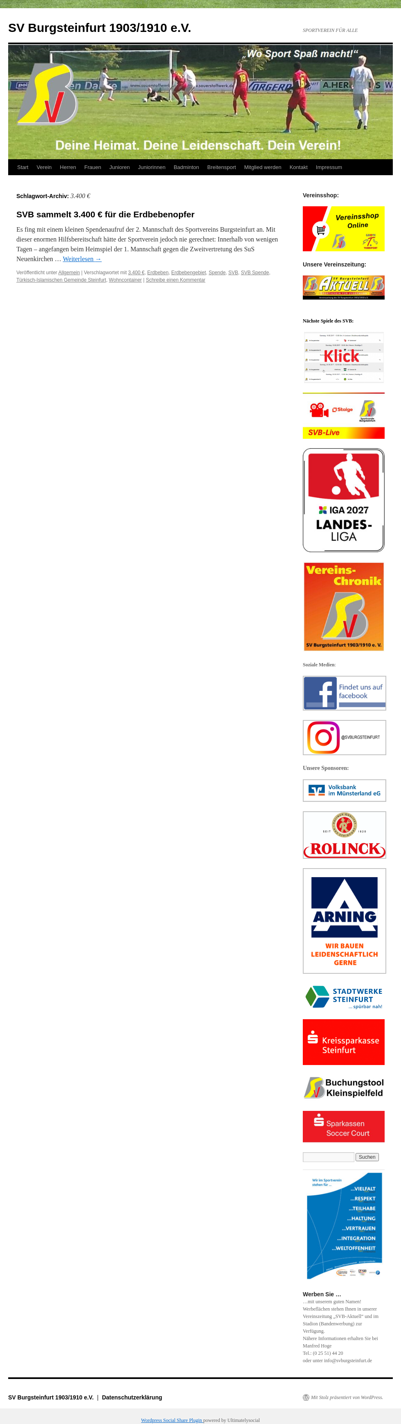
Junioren (119, 167)
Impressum (329, 167)
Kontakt (299, 167)
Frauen (92, 167)
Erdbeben (158, 272)
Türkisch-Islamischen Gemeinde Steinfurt (61, 280)
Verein (44, 167)
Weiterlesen (82, 258)
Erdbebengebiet (188, 272)
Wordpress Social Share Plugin (172, 1420)
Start (22, 167)
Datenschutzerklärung (132, 1397)
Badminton (186, 167)
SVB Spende (255, 272)
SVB (233, 272)
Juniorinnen (151, 167)
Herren (68, 167)
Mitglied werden (263, 167)
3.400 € (136, 272)
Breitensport (221, 167)
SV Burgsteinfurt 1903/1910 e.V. (99, 27)
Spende (217, 272)
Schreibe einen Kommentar (175, 280)
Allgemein (69, 272)
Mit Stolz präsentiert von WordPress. (347, 1397)
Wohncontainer (125, 280)
